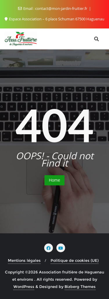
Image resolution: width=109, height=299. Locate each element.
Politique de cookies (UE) (75, 260)
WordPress (23, 286)
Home (54, 180)
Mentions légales (24, 260)
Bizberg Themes (80, 286)
